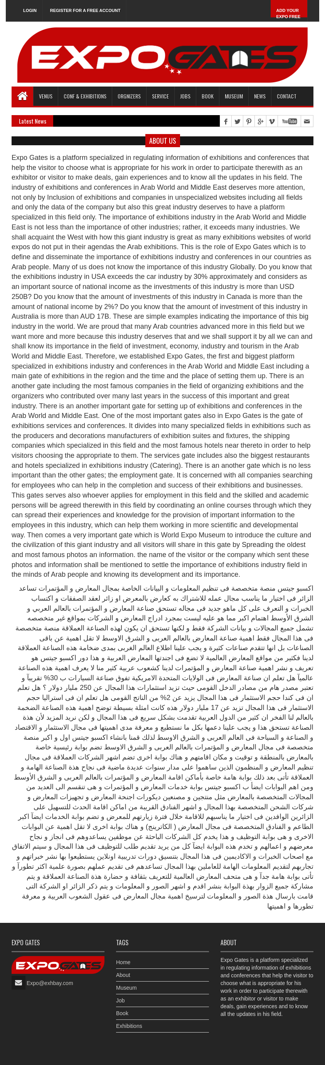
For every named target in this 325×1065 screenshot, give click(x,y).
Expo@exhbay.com (50, 983)
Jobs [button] (185, 96)
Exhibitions (129, 1026)
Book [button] (208, 96)
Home (123, 962)
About (123, 975)
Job (120, 1000)
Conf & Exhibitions (85, 96)
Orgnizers (129, 96)
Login (30, 10)
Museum (234, 96)
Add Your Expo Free (288, 13)
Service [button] (160, 96)
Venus (45, 96)
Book (122, 1013)
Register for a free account (85, 10)
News (260, 96)
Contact (286, 96)
